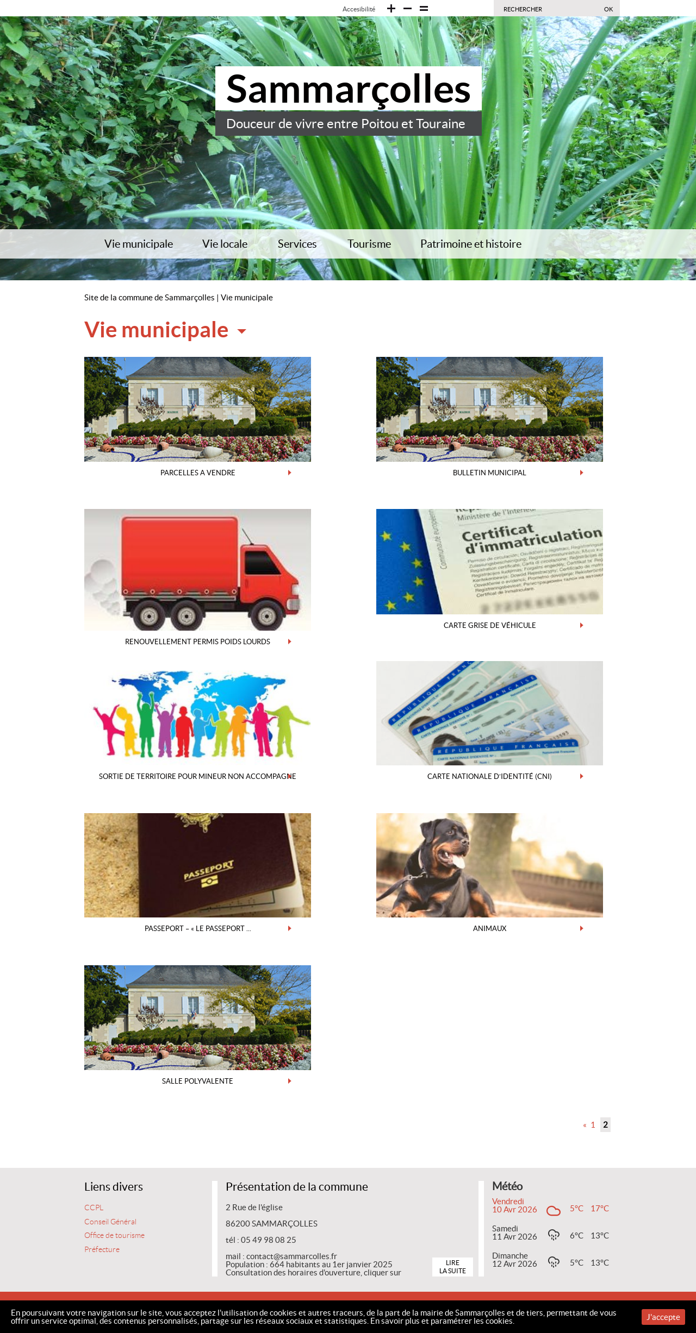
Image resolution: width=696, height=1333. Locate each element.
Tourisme (369, 244)
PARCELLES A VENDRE (197, 473)
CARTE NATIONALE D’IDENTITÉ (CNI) (489, 776)
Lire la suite (452, 1266)
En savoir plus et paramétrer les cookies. (442, 1320)
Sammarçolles (348, 88)
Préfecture (102, 1250)
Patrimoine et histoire (470, 244)
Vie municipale (138, 244)
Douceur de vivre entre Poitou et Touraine (345, 123)
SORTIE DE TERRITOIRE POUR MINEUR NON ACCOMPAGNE (197, 776)
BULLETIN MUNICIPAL (489, 473)
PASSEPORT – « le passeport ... (198, 929)
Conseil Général (110, 1222)
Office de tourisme (114, 1235)
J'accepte (663, 1317)
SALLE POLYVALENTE (197, 1081)
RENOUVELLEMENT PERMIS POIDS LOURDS (197, 642)
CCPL (93, 1208)
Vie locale (224, 244)
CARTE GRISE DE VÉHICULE (490, 625)
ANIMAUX (489, 929)
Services (297, 244)
